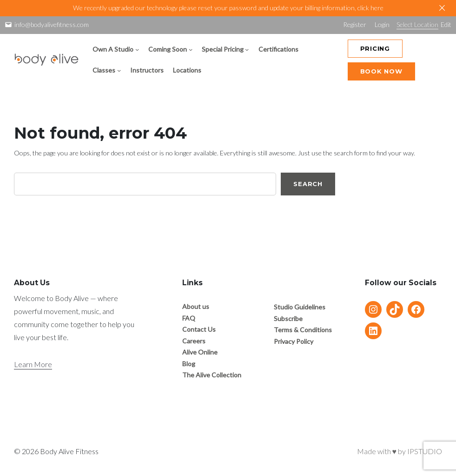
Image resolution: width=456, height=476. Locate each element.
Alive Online (200, 352)
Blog (188, 364)
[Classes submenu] (119, 70)
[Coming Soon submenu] (190, 49)
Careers (193, 341)
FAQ (188, 318)
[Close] (442, 8)
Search (308, 184)
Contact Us (199, 329)
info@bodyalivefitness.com (51, 24)
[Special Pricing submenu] (247, 49)
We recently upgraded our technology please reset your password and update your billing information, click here (228, 8)
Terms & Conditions (303, 330)
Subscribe (288, 318)
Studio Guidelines (299, 307)
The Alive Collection (211, 375)
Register (354, 24)
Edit (446, 24)
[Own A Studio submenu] (137, 49)
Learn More (33, 364)
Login (382, 24)
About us (195, 306)
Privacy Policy (293, 341)
